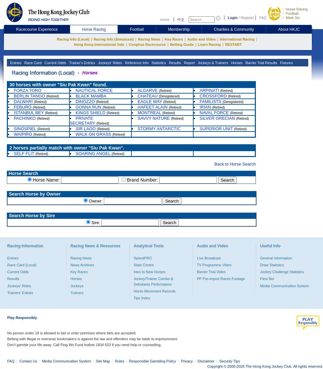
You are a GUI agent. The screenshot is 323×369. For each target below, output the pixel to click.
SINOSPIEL (25, 128)
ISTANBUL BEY (29, 112)
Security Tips (229, 361)
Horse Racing (297, 9)
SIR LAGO (86, 128)
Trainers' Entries (20, 293)
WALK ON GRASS (93, 134)
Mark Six (293, 18)
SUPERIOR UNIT (216, 128)
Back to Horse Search (235, 164)
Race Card (32, 63)
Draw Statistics (272, 265)
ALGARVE (148, 90)
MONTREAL (149, 112)
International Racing (237, 39)
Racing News (149, 39)
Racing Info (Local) (73, 39)
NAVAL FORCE (214, 112)
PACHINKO (25, 118)
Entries (15, 63)
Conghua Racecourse (147, 44)
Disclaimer (206, 361)
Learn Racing (209, 44)
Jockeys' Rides (109, 63)
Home (164, 20)
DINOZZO (85, 101)
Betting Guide (182, 44)
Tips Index (142, 298)
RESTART (233, 44)
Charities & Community (234, 29)
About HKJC (289, 29)
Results (174, 63)
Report (189, 63)
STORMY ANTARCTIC (159, 128)
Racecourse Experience (37, 29)
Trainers (77, 293)
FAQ (262, 18)
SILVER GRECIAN (217, 118)
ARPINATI (209, 90)
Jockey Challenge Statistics (282, 272)
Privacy (187, 361)
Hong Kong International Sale (99, 44)
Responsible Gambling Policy (152, 361)
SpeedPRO (143, 258)
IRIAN (205, 107)
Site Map (103, 361)
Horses (236, 63)
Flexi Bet (267, 279)
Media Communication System (284, 286)
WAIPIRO (23, 134)
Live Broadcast (209, 258)
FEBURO (22, 107)
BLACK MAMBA (91, 96)
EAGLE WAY (150, 101)
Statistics (158, 63)
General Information (276, 258)
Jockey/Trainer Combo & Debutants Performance (153, 281)
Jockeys (77, 286)
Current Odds (55, 63)
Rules (120, 361)
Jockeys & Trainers (212, 63)
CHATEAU (148, 96)
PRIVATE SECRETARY (82, 121)
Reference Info (136, 63)
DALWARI (23, 101)
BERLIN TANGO (29, 96)
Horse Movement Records (155, 291)
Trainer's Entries (81, 63)
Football (292, 13)
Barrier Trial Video (211, 272)
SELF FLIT (24, 153)
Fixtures (286, 63)
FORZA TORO (27, 90)
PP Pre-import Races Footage (221, 279)
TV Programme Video (214, 265)
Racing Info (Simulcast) (114, 39)
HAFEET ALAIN (153, 107)
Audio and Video (201, 39)
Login (233, 18)
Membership (179, 29)
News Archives (82, 265)
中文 (180, 20)
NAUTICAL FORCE (94, 90)
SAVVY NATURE (154, 118)
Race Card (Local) (21, 265)
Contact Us (28, 361)
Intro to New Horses (149, 272)
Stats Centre (144, 265)
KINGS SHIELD (90, 112)
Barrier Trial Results (260, 63)
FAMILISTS (210, 101)
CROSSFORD (213, 96)
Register (247, 18)
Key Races (174, 39)
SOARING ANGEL (93, 153)
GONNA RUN (89, 107)
